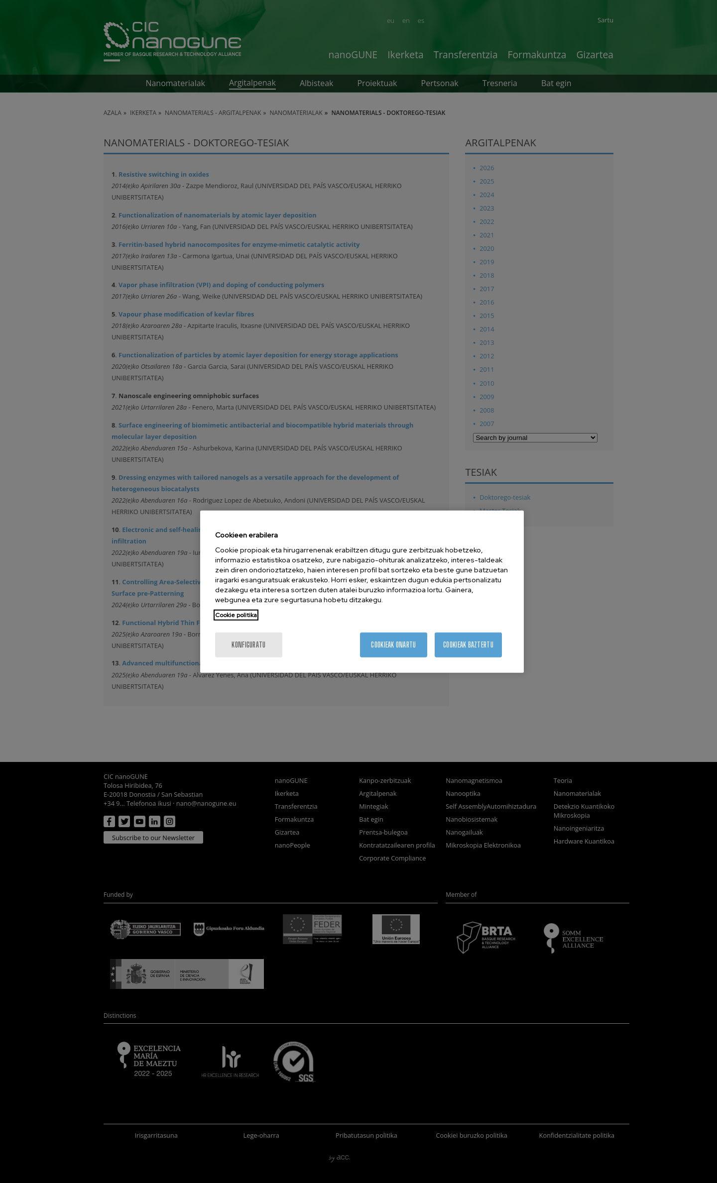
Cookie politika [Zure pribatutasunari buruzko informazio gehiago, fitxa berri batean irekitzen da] (236, 615)
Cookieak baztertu (468, 645)
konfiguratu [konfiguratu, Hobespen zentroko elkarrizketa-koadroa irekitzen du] (248, 645)
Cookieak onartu (393, 645)
